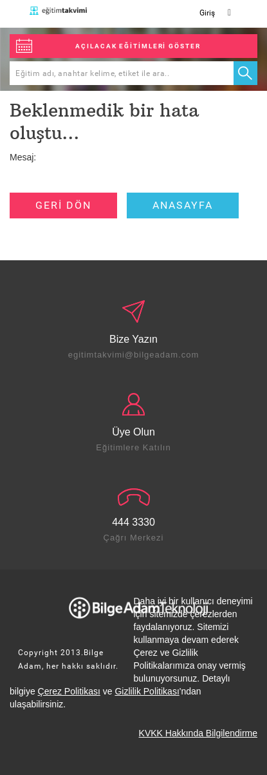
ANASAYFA (182, 205)
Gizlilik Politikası (147, 691)
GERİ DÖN (63, 205)
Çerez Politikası (69, 691)
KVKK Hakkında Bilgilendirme (198, 733)
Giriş (207, 12)
